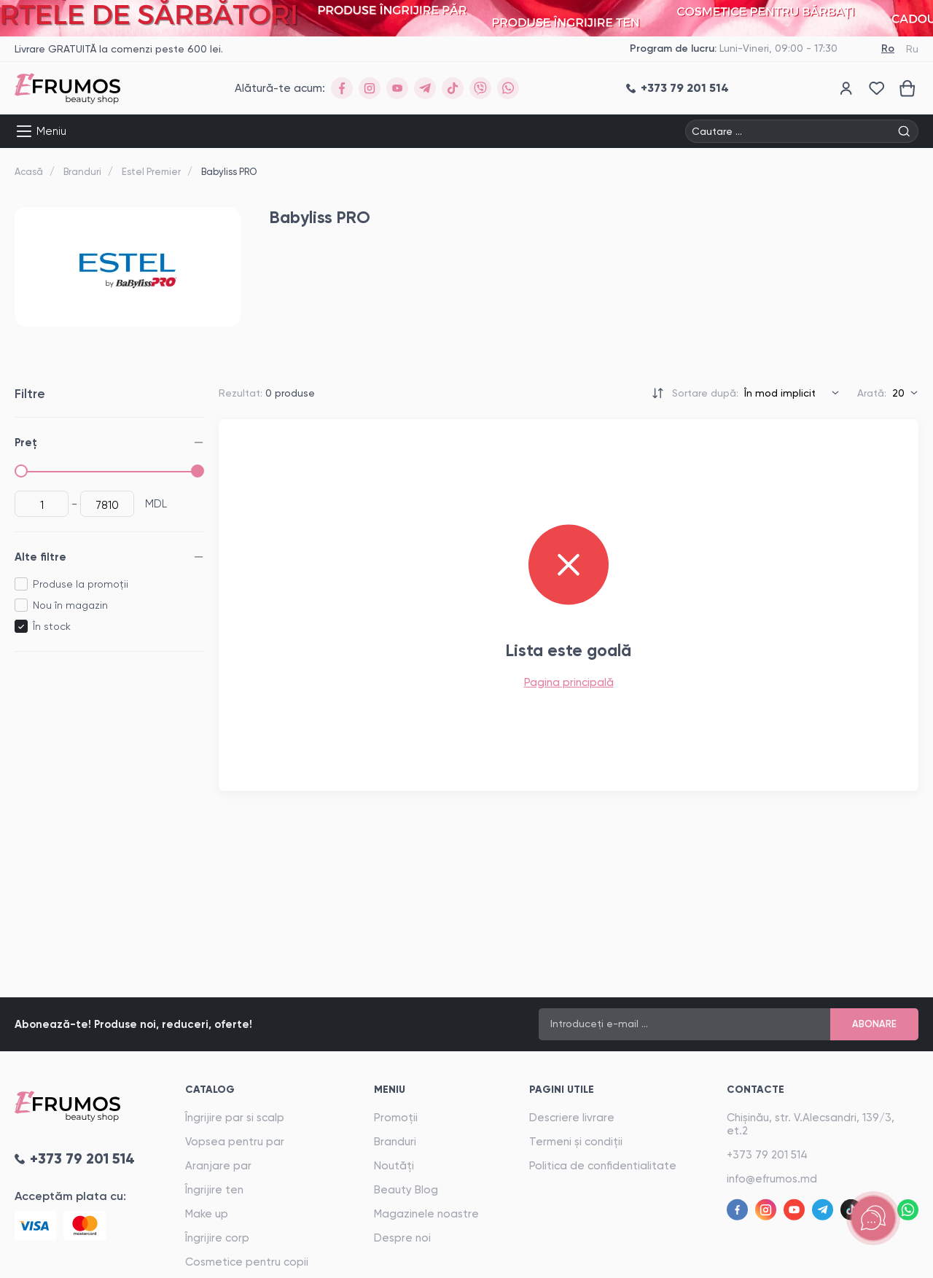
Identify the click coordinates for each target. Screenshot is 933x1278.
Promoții (396, 1117)
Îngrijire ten (214, 1189)
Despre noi (402, 1237)
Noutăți (394, 1165)
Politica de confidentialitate (602, 1165)
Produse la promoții (80, 584)
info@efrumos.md (772, 1178)
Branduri (82, 171)
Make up (206, 1213)
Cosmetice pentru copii (246, 1262)
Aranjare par (218, 1165)
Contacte (755, 1089)
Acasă (29, 171)
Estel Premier (151, 171)
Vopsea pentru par (234, 1141)
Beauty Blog (406, 1189)
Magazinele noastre (426, 1213)
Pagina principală (569, 682)
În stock (52, 626)
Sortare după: (705, 393)
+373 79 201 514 (767, 1154)
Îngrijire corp (217, 1237)
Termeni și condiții (575, 1141)
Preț (26, 442)
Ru (912, 49)
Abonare (874, 1023)
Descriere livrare (571, 1117)
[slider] (21, 471)
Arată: (871, 393)
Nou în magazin (70, 605)
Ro (887, 48)
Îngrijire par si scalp (234, 1117)
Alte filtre (40, 557)
